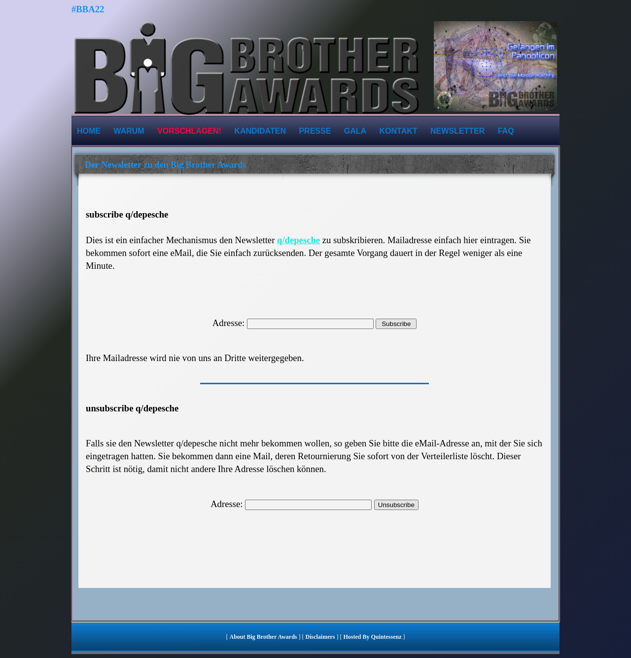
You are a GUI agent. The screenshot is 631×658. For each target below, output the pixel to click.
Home (89, 131)
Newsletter (457, 131)
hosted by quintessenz (372, 636)
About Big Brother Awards (263, 636)
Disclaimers (320, 636)
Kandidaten (260, 131)
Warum (128, 131)
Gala (355, 131)
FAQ (506, 131)
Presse (315, 131)
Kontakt (399, 131)
